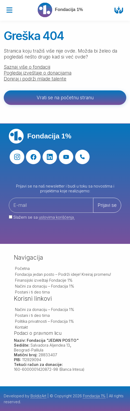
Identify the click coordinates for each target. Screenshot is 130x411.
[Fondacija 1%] (63, 10)
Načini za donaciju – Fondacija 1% (44, 286)
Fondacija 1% (94, 396)
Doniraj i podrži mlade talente (35, 79)
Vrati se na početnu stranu (65, 97)
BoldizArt (38, 396)
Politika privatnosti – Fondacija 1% (44, 321)
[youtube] (66, 157)
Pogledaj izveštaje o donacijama (37, 73)
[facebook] (33, 157)
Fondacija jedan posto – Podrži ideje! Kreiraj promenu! (63, 274)
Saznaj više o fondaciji (27, 67)
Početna (22, 268)
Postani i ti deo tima (32, 292)
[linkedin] (50, 157)
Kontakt (21, 327)
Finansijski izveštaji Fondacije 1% (44, 280)
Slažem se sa (42, 217)
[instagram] (17, 157)
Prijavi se (107, 205)
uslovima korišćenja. (57, 217)
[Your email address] (65, 212)
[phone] (82, 157)
